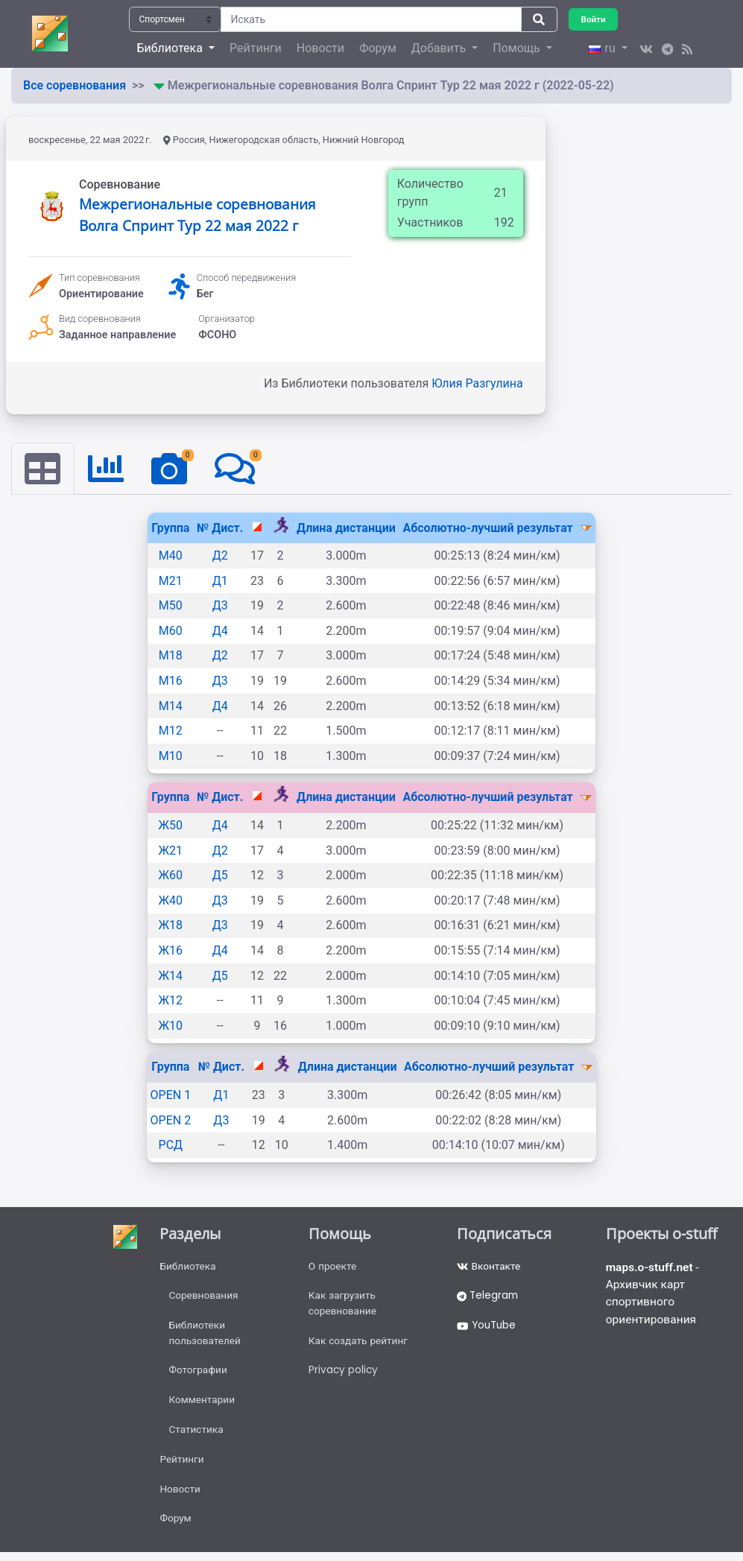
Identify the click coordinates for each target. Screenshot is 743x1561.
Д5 (220, 876)
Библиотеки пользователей (205, 1336)
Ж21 (171, 850)
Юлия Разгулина (477, 383)
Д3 (220, 606)
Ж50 (171, 826)
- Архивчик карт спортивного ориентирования (654, 1295)
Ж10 (171, 1026)
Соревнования (204, 1298)
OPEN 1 (171, 1096)
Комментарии (202, 1405)
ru (604, 48)
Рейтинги (256, 48)
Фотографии (198, 1374)
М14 (171, 706)
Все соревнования (74, 85)
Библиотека (188, 1267)
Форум (377, 48)
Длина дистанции (346, 528)
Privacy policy (344, 1374)
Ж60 (171, 876)
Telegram (489, 1298)
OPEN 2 (171, 1120)
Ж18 (171, 926)
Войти (594, 19)
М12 (171, 731)
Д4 (220, 631)
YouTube (488, 1328)
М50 (171, 606)
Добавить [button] (440, 48)
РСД (171, 1146)
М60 (171, 631)
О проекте (333, 1267)
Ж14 (171, 976)
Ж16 (171, 951)
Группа (170, 528)
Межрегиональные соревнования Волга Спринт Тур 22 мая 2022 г (197, 214)
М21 (171, 581)
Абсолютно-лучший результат (488, 528)
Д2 (220, 556)
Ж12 (171, 1001)
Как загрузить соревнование (344, 1306)
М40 (171, 556)
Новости (320, 48)
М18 (171, 656)
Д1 (220, 581)
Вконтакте (489, 1267)
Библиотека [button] (170, 48)
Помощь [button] (518, 48)
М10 (171, 756)
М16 (171, 681)
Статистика (196, 1435)
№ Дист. (220, 528)
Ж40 (171, 900)
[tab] (43, 469)
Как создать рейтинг (360, 1344)
